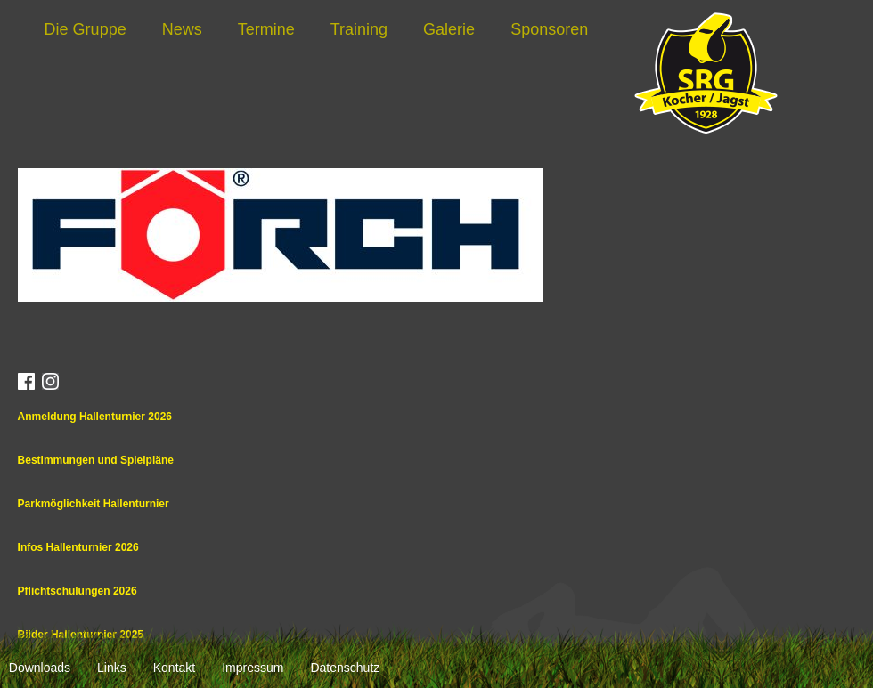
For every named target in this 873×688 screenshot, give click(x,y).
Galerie (449, 29)
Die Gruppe (85, 29)
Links (111, 667)
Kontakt (174, 667)
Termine (266, 29)
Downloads (39, 667)
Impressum (252, 667)
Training (359, 29)
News (182, 29)
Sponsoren (549, 29)
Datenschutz (344, 667)
